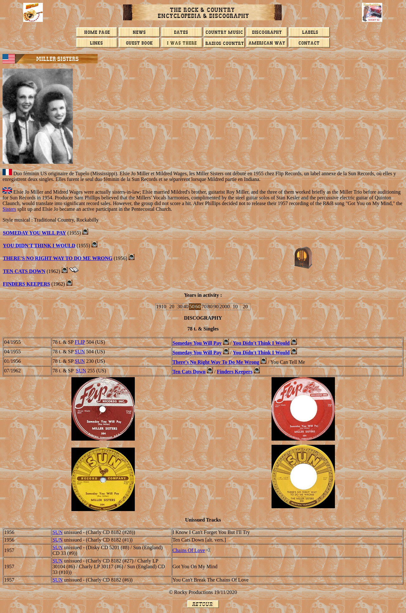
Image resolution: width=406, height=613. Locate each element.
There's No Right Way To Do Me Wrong (57, 258)
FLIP (80, 342)
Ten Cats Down (24, 271)
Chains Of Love (189, 550)
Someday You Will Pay (34, 233)
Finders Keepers (26, 284)
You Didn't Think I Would (39, 245)
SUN (80, 351)
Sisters (9, 209)
